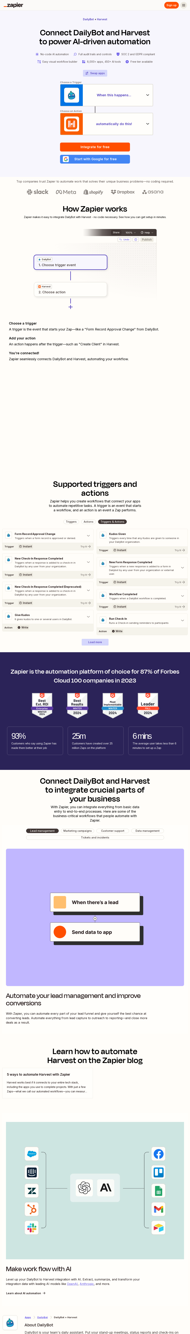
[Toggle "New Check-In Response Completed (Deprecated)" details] (47, 590)
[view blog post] (47, 1083)
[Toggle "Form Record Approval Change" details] (47, 536)
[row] (44, 259)
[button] (95, 159)
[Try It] (47, 546)
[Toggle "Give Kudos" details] (47, 617)
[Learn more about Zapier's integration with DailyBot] (10, 1322)
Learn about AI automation (26, 1293)
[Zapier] (13, 5)
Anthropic (87, 1284)
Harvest (102, 19)
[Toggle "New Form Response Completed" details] (142, 568)
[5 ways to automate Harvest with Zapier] (47, 1083)
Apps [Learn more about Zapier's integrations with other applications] (28, 1317)
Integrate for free (95, 147)
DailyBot (88, 19)
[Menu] (183, 5)
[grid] (44, 259)
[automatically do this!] (95, 124)
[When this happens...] (95, 95)
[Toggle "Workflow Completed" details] (142, 596)
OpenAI (72, 1284)
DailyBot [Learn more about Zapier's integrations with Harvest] (42, 1317)
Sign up (172, 5)
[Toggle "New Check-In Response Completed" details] (47, 562)
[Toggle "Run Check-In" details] (142, 621)
